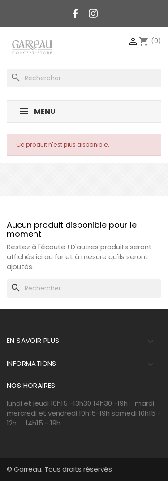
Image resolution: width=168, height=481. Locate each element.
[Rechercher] (84, 78)
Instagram (93, 13)
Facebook (75, 13)
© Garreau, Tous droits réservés (59, 469)
